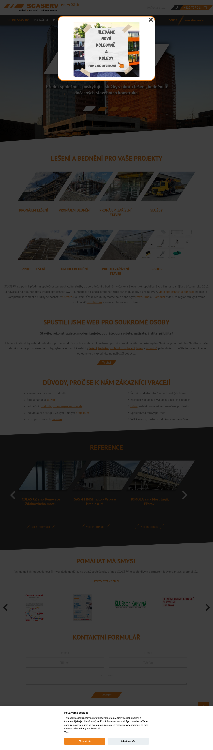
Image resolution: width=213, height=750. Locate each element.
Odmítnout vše (128, 741)
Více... (67, 732)
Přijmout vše (85, 741)
